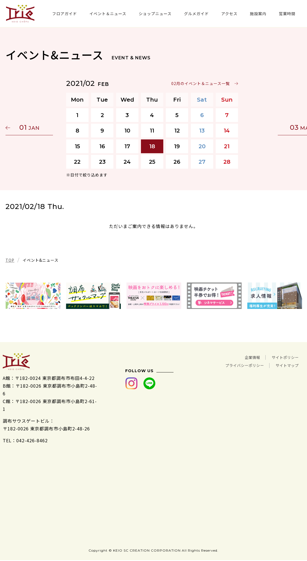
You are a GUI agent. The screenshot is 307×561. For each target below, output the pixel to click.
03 (275, 127)
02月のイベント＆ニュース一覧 (202, 83)
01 (32, 127)
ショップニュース (155, 13)
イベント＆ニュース (107, 13)
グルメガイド (196, 13)
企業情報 (244, 357)
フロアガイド (64, 13)
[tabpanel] (33, 295)
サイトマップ (285, 364)
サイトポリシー (282, 357)
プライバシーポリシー (234, 364)
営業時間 (287, 13)
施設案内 (258, 13)
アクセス (229, 13)
